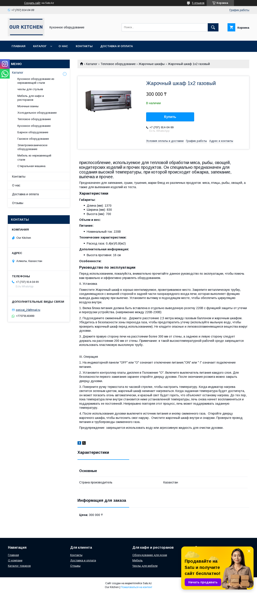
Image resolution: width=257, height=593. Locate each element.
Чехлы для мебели (145, 565)
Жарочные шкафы (152, 64)
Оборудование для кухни (149, 555)
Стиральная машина (31, 166)
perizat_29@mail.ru (28, 309)
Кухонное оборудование (34, 125)
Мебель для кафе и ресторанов (30, 97)
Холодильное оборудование (37, 112)
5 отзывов (198, 3)
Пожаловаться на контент (136, 587)
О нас (63, 46)
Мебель (137, 560)
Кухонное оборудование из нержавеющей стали (35, 80)
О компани (15, 560)
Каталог (39, 46)
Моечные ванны (28, 106)
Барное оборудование (32, 132)
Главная (18, 46)
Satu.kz (147, 583)
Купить (170, 117)
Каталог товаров (19, 565)
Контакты (84, 46)
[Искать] (213, 27)
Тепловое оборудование (118, 64)
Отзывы (17, 203)
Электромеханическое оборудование (32, 147)
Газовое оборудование (33, 138)
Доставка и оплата (116, 46)
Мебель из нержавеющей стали (34, 157)
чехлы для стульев (30, 89)
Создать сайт (32, 3)
